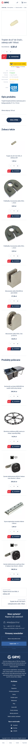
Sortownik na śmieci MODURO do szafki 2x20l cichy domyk (14, 387)
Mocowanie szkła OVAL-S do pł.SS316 (14, 334)
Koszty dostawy (14, 710)
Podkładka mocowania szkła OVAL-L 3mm (14, 247)
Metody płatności (14, 713)
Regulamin (14, 688)
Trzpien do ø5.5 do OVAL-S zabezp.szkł (14, 157)
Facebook (14, 725)
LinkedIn (14, 731)
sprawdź (16, 77)
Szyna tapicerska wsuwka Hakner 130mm (14, 522)
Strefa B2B (14, 707)
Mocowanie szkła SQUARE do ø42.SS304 (14, 292)
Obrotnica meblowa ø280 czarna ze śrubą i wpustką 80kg (14, 432)
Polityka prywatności (14, 691)
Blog (14, 703)
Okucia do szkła (19, 7)
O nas (14, 685)
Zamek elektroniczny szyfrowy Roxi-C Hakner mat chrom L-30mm (14, 565)
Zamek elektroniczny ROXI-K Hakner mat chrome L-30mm (14, 477)
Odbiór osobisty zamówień (14, 716)
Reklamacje (14, 700)
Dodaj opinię (14, 120)
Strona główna (10, 7)
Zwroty (14, 694)
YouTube (14, 728)
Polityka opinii (14, 697)
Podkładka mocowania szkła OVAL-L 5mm (14, 202)
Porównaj (3, 56)
